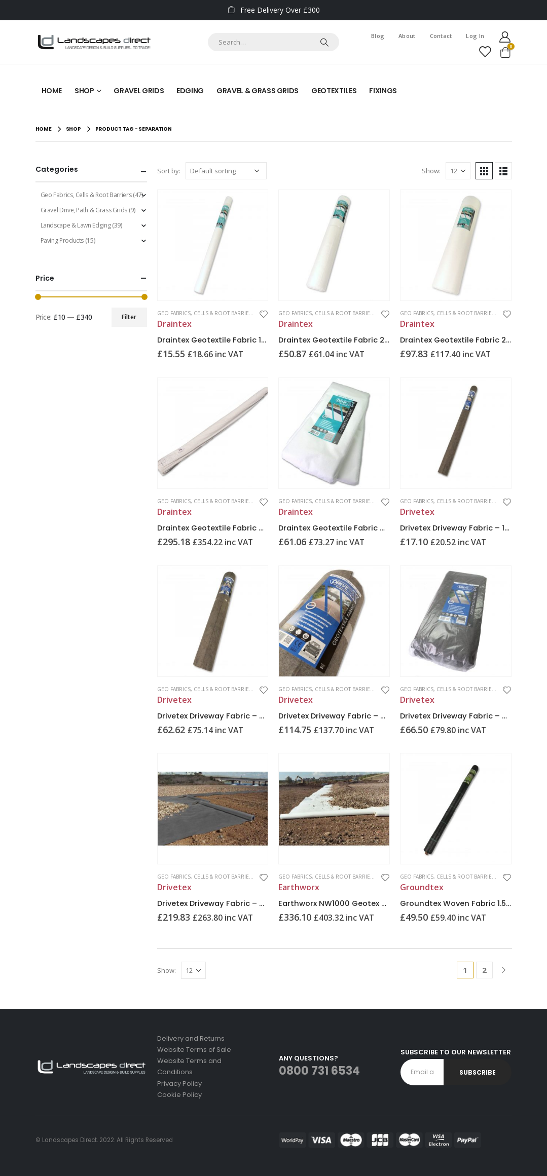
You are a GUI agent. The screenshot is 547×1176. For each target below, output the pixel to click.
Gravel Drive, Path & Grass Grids (84, 210)
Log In (475, 36)
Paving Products (62, 240)
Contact (441, 36)
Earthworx (298, 887)
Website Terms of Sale (194, 1049)
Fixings (383, 91)
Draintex (174, 323)
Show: (431, 170)
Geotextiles (333, 91)
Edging (190, 91)
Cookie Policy (179, 1094)
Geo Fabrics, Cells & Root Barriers (206, 313)
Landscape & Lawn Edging (76, 225)
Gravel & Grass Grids (257, 91)
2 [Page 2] (484, 970)
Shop (84, 91)
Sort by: (168, 170)
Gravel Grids (139, 91)
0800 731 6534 (319, 1071)
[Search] (324, 42)
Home (52, 91)
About (406, 36)
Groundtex (422, 887)
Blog (377, 36)
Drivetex (417, 511)
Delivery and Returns (191, 1038)
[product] (213, 245)
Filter (129, 317)
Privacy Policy (179, 1083)
